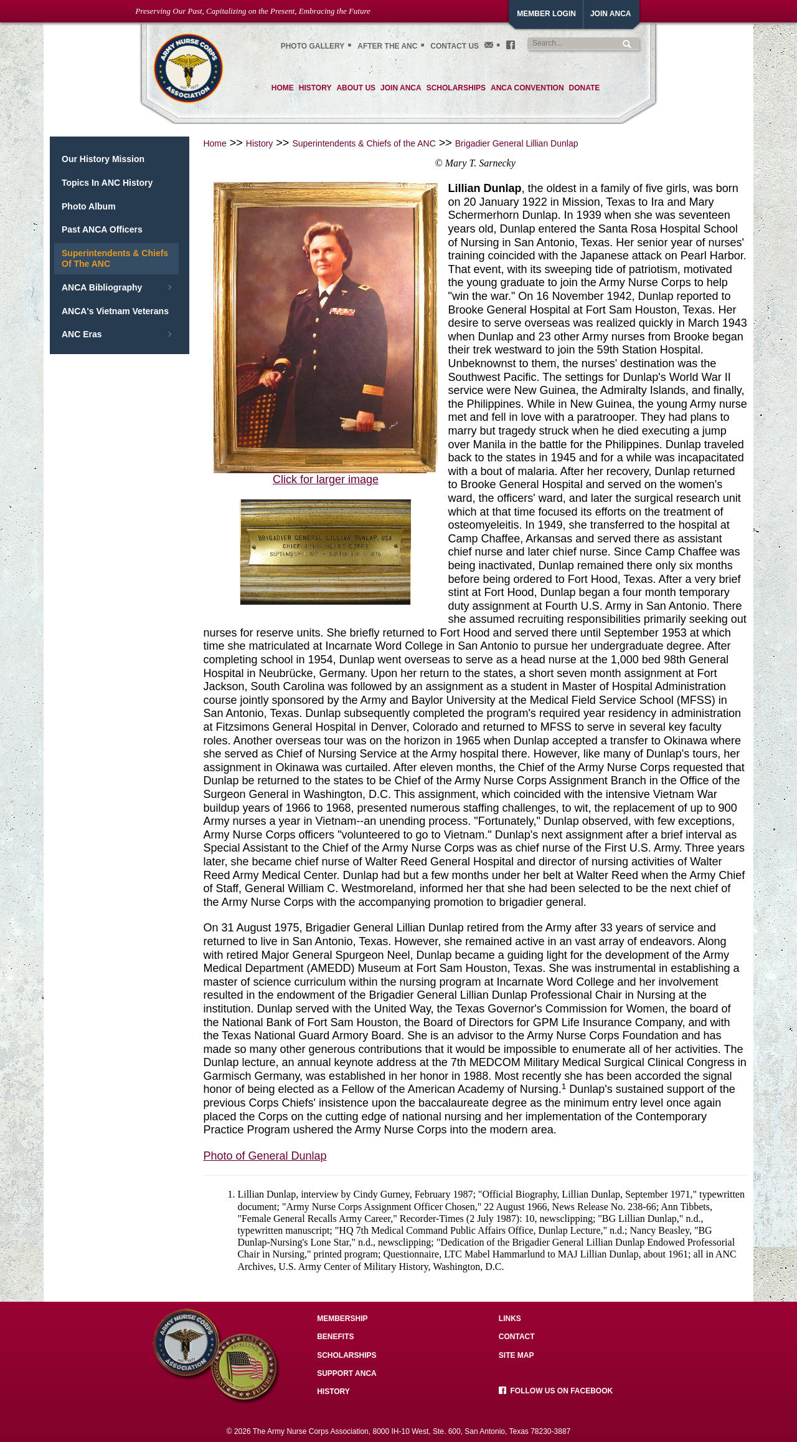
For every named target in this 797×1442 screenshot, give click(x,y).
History (259, 143)
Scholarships (346, 1355)
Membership (342, 1318)
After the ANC (387, 46)
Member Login (546, 13)
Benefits (335, 1336)
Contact (517, 1336)
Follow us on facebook (556, 1391)
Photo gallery (313, 46)
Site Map (516, 1355)
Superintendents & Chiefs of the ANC (363, 143)
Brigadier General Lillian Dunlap (516, 143)
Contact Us (454, 46)
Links (510, 1318)
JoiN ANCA (610, 13)
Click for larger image (326, 479)
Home (214, 143)
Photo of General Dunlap (264, 1156)
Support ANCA (347, 1373)
